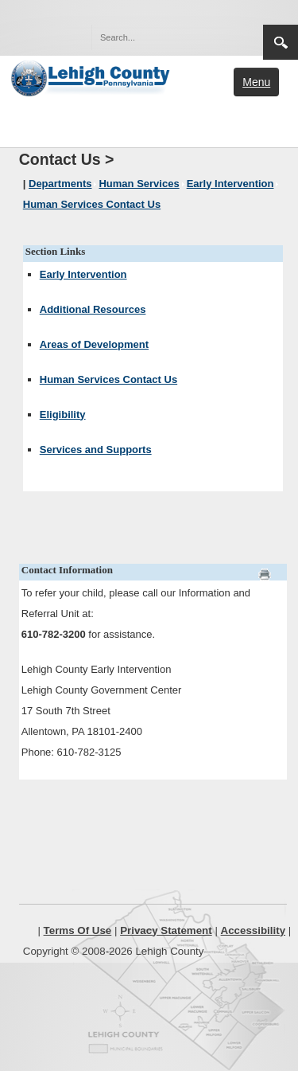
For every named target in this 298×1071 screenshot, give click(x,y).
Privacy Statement (166, 930)
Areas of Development (94, 344)
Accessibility (253, 930)
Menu (256, 82)
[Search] (161, 37)
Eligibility (63, 414)
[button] (217, 36)
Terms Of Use (78, 930)
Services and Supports (96, 449)
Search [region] (280, 42)
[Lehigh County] (91, 76)
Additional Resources (93, 309)
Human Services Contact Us (108, 379)
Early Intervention (83, 274)
